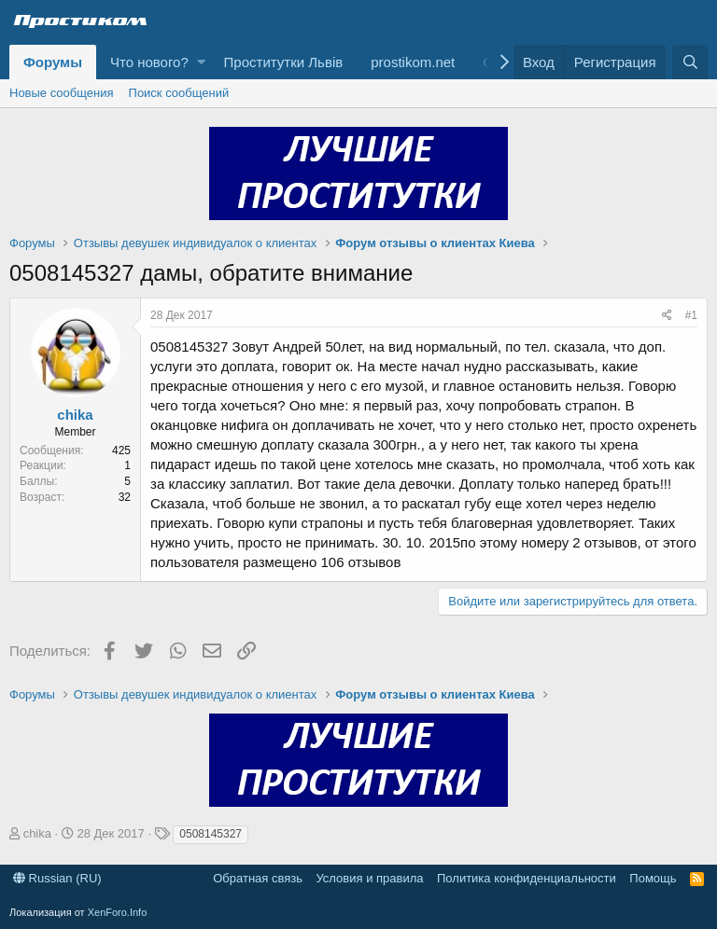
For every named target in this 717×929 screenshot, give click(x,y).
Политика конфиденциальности (526, 878)
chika (74, 415)
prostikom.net (413, 62)
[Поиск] (690, 62)
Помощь (652, 878)
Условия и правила (369, 878)
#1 (691, 315)
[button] (201, 62)
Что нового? (149, 62)
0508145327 (210, 833)
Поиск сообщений (179, 93)
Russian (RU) (57, 878)
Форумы (52, 62)
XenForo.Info (118, 912)
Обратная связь (257, 878)
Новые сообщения (61, 93)
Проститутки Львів (284, 62)
